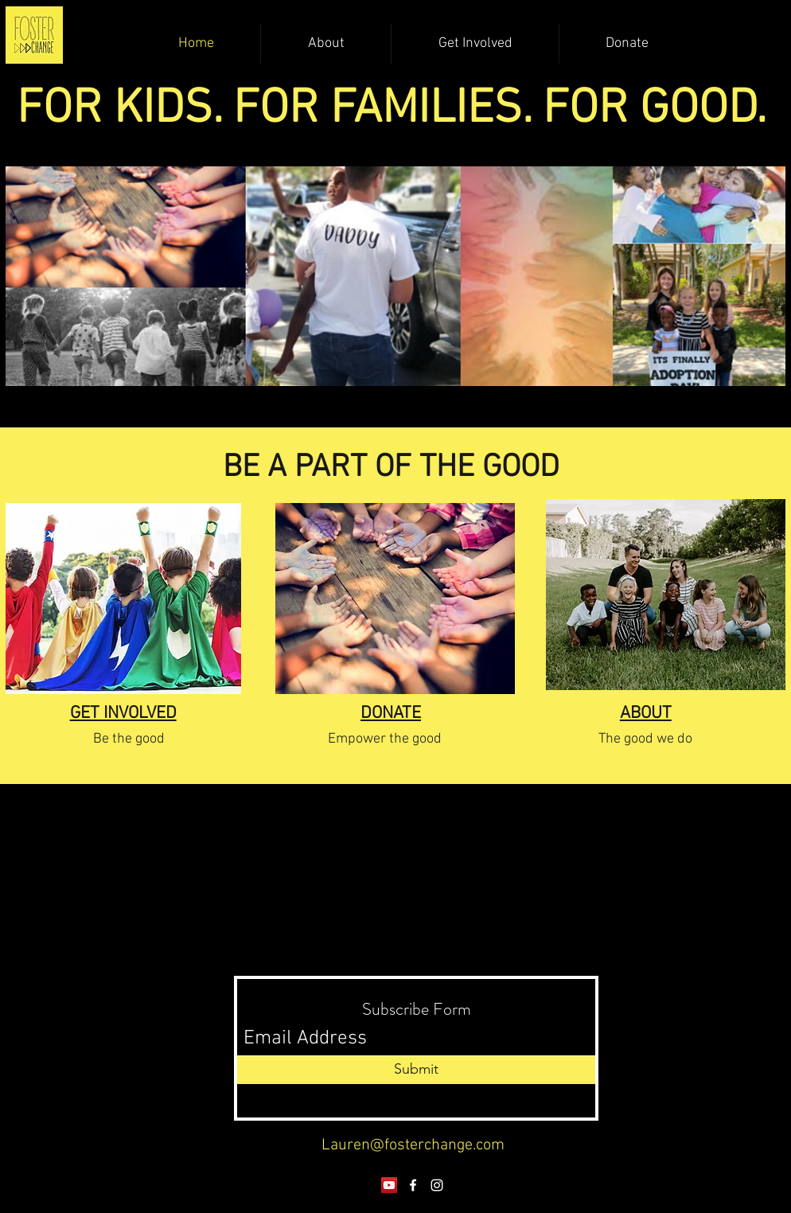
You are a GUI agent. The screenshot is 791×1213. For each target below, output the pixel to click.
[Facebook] (413, 1185)
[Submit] (416, 1070)
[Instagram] (437, 1185)
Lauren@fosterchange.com (413, 1145)
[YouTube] (389, 1185)
